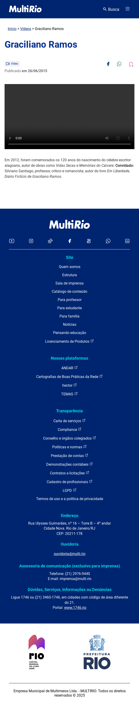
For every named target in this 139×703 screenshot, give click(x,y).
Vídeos (25, 29)
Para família (69, 316)
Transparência (69, 410)
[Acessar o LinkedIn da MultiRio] (127, 241)
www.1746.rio (75, 607)
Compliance (70, 429)
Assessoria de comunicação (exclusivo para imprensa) (69, 565)
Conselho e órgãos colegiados (69, 438)
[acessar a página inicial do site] (25, 9)
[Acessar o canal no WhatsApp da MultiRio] (108, 241)
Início (12, 29)
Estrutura (69, 275)
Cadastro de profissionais (70, 481)
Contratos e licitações (69, 472)
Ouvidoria (70, 544)
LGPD (69, 490)
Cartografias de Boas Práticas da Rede (69, 376)
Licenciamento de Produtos (69, 341)
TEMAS (69, 393)
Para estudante (69, 308)
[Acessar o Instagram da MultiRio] (31, 241)
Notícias (69, 324)
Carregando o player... (69, 116)
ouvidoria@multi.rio (69, 554)
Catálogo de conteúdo (69, 291)
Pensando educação (69, 333)
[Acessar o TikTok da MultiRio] (50, 241)
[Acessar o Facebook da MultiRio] (69, 241)
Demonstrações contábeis (69, 464)
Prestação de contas (69, 455)
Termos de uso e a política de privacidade (69, 499)
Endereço (69, 515)
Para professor (70, 300)
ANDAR (69, 367)
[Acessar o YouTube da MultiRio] (11, 241)
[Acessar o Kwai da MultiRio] (89, 241)
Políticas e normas (69, 446)
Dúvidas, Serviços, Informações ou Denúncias (70, 589)
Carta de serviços (69, 420)
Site (69, 257)
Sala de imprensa (69, 283)
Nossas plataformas (69, 358)
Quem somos (69, 267)
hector (69, 385)
